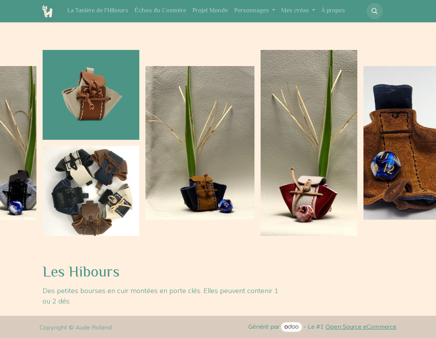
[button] (375, 11)
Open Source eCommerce (360, 326)
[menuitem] (97, 11)
